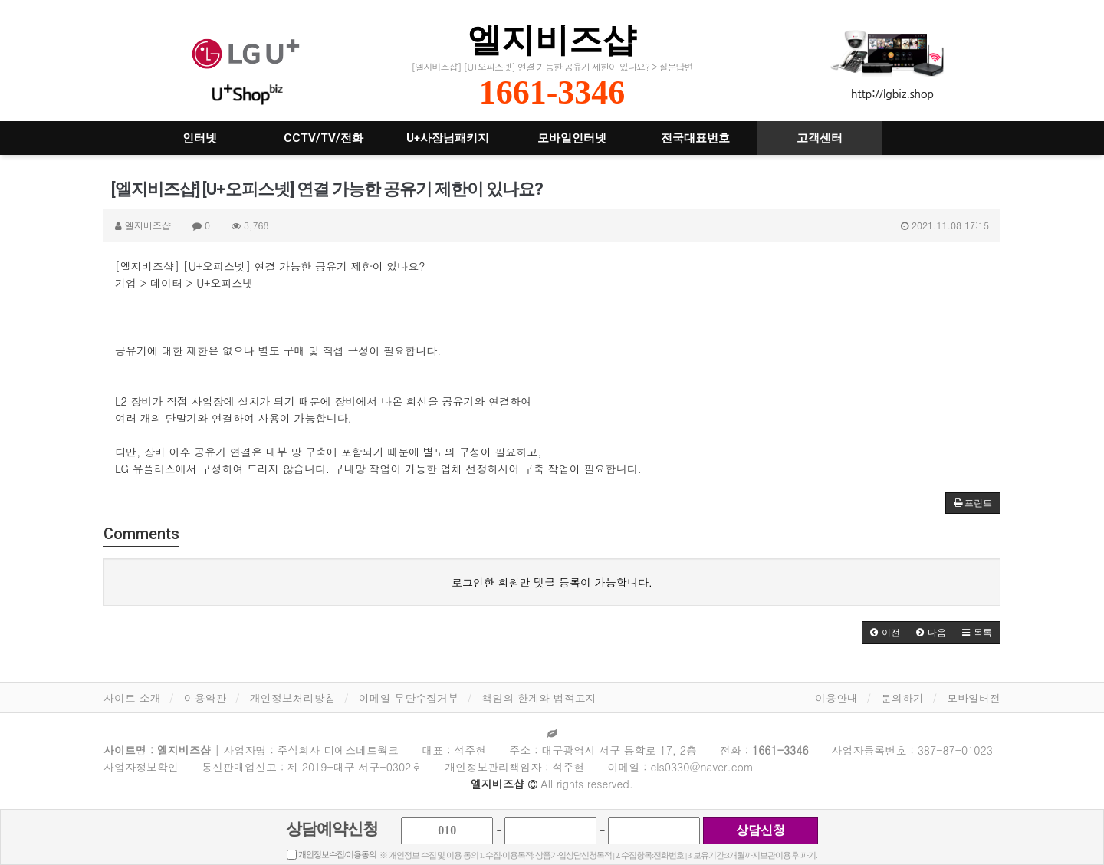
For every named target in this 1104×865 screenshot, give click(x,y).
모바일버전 (974, 697)
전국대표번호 (695, 138)
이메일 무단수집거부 (409, 697)
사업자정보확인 (141, 767)
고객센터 (820, 138)
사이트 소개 (132, 697)
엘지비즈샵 (552, 39)
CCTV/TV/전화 (323, 138)
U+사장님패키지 (447, 138)
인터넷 (199, 138)
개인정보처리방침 (293, 697)
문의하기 (902, 697)
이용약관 (205, 697)
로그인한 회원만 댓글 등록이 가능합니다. (552, 582)
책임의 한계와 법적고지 (538, 697)
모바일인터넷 (571, 138)
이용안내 (836, 697)
